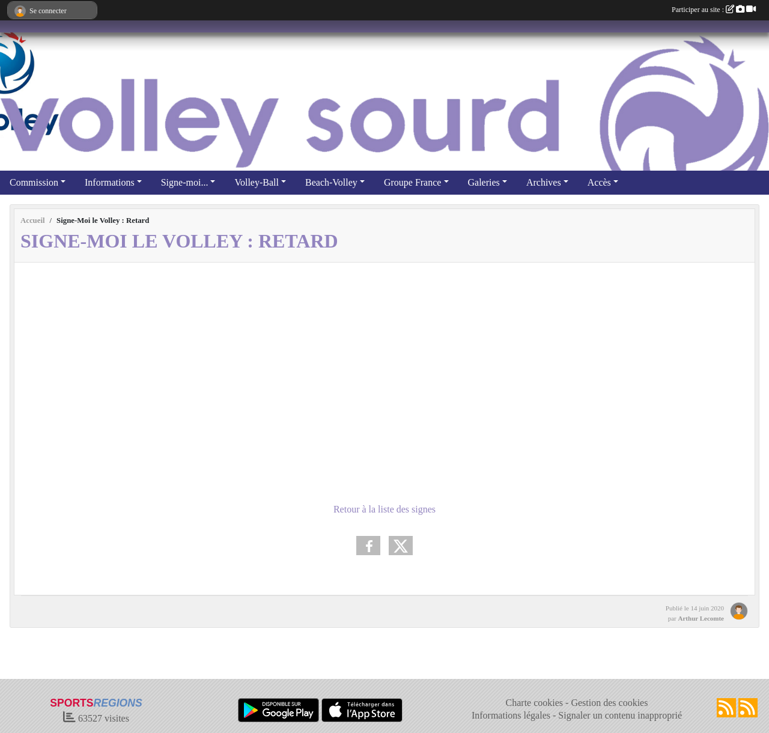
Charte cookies (535, 703)
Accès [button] (599, 182)
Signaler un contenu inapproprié (620, 715)
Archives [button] (543, 182)
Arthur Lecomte (701, 618)
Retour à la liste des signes (384, 509)
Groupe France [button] (413, 182)
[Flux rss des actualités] (726, 707)
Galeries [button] (484, 182)
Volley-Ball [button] (256, 182)
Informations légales (511, 715)
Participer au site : (714, 9)
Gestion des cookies (609, 703)
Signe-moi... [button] (184, 182)
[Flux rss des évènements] (748, 707)
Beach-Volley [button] (331, 182)
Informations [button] (110, 182)
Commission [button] (34, 182)
